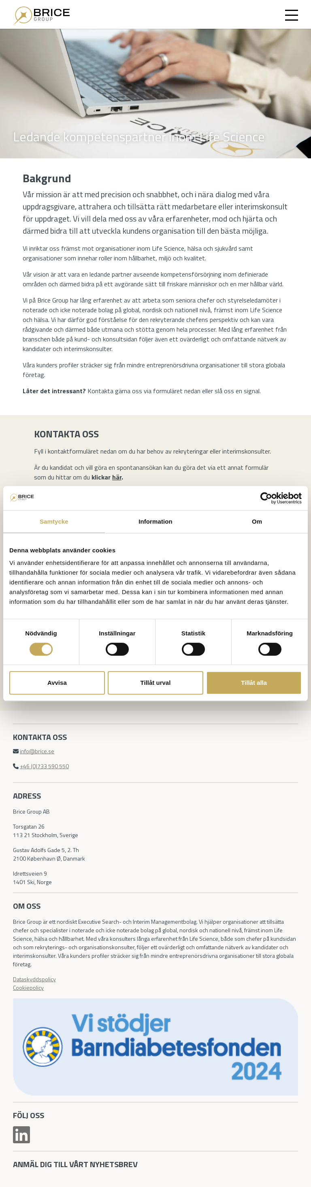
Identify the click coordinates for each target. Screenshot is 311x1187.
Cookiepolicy (28, 987)
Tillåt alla (254, 682)
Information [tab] (155, 521)
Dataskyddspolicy (34, 979)
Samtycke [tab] (54, 521)
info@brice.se (37, 751)
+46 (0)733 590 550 (44, 766)
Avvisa (57, 682)
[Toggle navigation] (291, 14)
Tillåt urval (156, 682)
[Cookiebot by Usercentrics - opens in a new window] (266, 498)
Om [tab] (257, 521)
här (116, 477)
